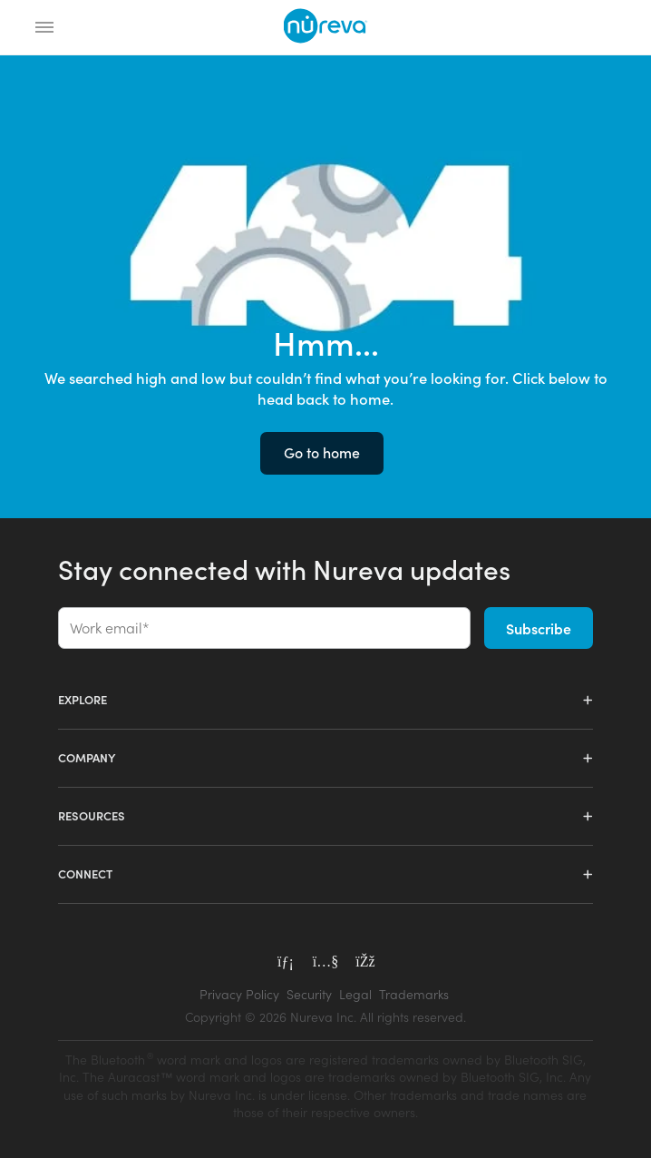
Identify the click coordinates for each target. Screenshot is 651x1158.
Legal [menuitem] (355, 994)
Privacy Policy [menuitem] (239, 994)
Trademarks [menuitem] (414, 994)
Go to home (322, 452)
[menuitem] (325, 1017)
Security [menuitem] (309, 994)
